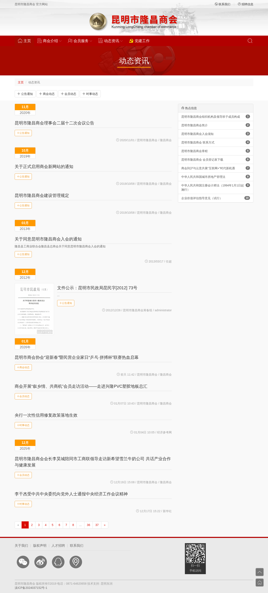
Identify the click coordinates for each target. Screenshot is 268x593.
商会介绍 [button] (49, 40)
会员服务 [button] (80, 40)
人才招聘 (58, 545)
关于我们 (21, 545)
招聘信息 (245, 4)
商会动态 (47, 94)
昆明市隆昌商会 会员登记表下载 (215, 159)
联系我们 (222, 4)
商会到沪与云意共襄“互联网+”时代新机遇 (215, 168)
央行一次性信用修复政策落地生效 (46, 415)
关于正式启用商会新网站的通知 (44, 166)
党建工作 (139, 40)
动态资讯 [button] (110, 40)
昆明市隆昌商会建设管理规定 (42, 195)
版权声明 (39, 545)
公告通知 (25, 94)
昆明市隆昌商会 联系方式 (215, 142)
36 (88, 525)
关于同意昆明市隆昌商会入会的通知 (48, 239)
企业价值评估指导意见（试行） (215, 198)
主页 (26, 40)
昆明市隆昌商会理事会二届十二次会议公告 (54, 123)
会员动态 (68, 94)
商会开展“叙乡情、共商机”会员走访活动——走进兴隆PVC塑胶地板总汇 (81, 386)
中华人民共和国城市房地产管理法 (215, 176)
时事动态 (90, 94)
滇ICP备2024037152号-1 (31, 587)
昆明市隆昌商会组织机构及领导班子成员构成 (215, 116)
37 (97, 525)
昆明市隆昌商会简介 (215, 125)
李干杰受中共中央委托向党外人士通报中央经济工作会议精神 (71, 494)
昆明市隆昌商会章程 (215, 151)
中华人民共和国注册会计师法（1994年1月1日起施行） (215, 187)
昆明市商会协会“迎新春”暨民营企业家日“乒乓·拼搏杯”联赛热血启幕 (77, 357)
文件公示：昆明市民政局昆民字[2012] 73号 (97, 288)
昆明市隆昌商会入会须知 (215, 134)
